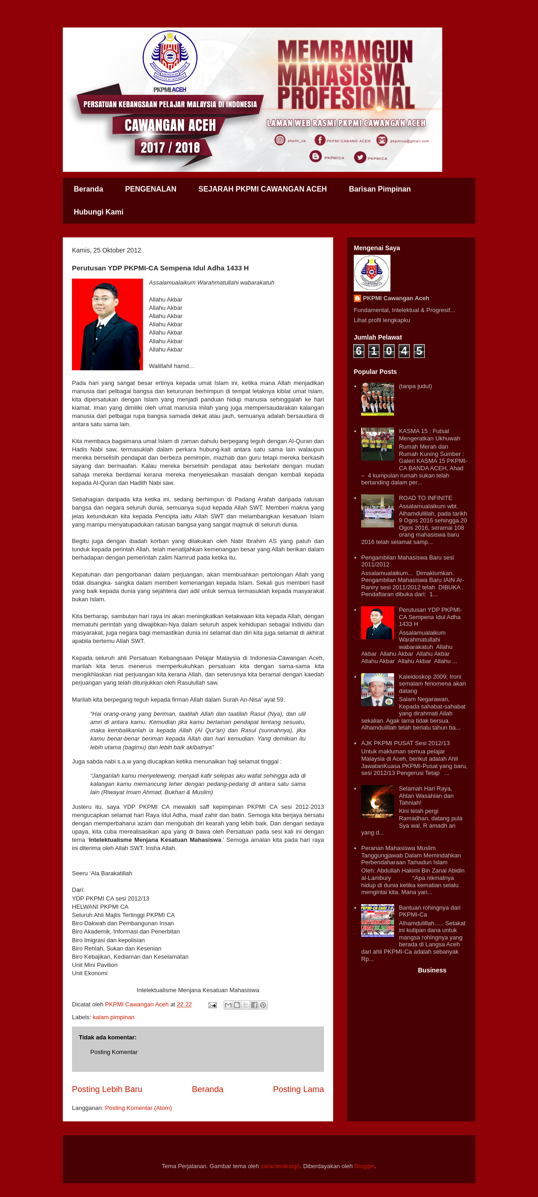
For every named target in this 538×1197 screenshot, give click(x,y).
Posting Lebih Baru (107, 1089)
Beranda (88, 189)
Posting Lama (298, 1089)
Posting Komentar (113, 1052)
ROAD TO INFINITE (425, 497)
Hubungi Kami (98, 212)
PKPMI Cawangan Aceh (396, 298)
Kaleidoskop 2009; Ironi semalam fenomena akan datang (432, 683)
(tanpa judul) (415, 386)
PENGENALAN (150, 189)
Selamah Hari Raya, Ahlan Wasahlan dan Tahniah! (426, 795)
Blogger (364, 1166)
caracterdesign (280, 1166)
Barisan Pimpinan (380, 189)
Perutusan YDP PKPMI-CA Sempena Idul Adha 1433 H (430, 616)
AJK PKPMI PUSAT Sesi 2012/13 (405, 743)
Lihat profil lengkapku (382, 320)
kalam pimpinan (114, 1017)
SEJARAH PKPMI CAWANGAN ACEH (262, 189)
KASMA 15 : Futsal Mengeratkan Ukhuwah (429, 435)
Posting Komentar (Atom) (138, 1107)
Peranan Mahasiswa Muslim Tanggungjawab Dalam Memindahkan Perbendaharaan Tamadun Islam (411, 855)
